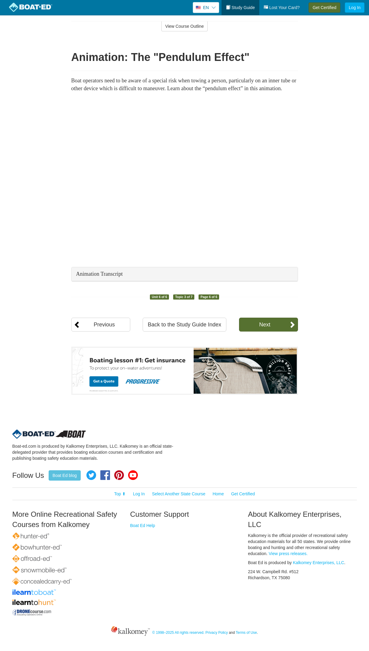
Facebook (105, 475)
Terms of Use (246, 632)
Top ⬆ (120, 493)
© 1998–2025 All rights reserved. (178, 632)
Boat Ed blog (65, 475)
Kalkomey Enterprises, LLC (318, 562)
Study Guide (240, 7)
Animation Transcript (99, 274)
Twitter (91, 475)
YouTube (133, 475)
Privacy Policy (217, 632)
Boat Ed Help (142, 525)
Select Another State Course (179, 493)
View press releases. (288, 553)
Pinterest (119, 475)
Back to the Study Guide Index (184, 325)
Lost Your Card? (281, 7)
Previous (104, 325)
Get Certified (324, 7)
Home (218, 493)
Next (264, 325)
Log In (355, 7)
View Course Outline (184, 26)
